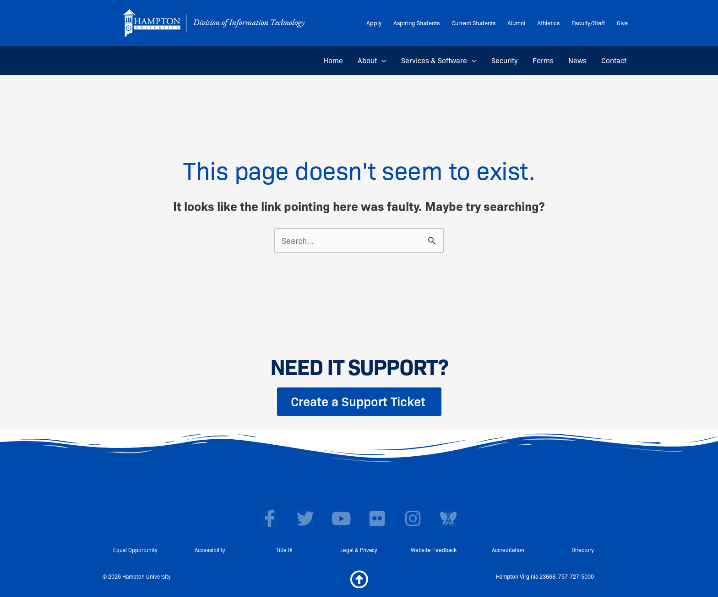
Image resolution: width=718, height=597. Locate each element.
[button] (381, 60)
